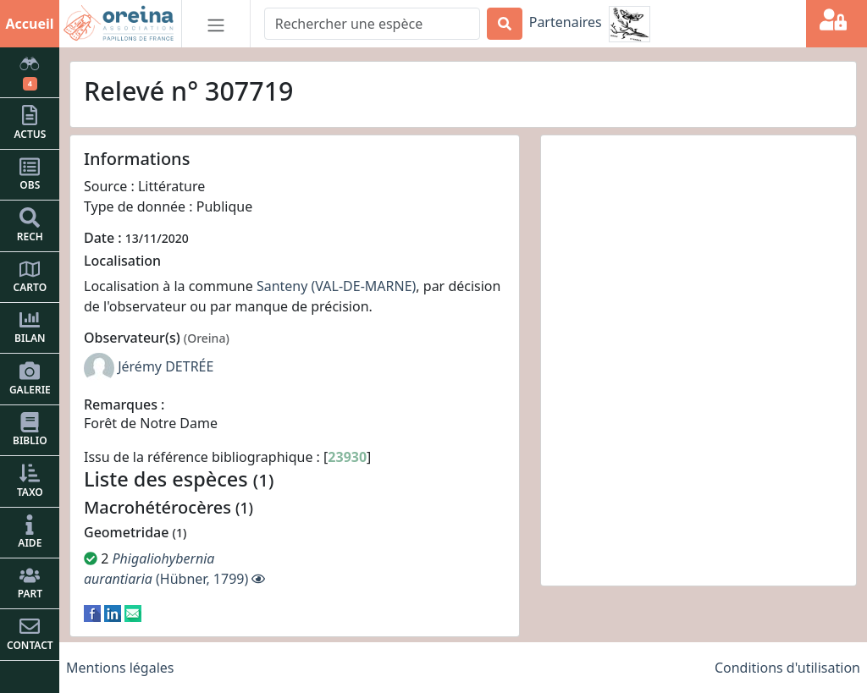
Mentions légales (120, 667)
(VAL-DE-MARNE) (364, 286)
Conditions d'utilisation (787, 667)
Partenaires (565, 22)
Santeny (282, 286)
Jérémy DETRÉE (165, 366)
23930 (347, 457)
